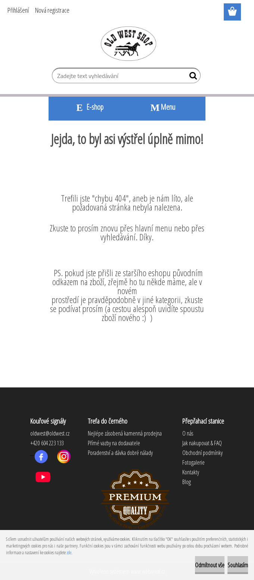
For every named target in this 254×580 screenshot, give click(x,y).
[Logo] (127, 43)
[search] (191, 77)
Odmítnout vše (209, 565)
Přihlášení (18, 10)
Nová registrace (52, 10)
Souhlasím (237, 565)
